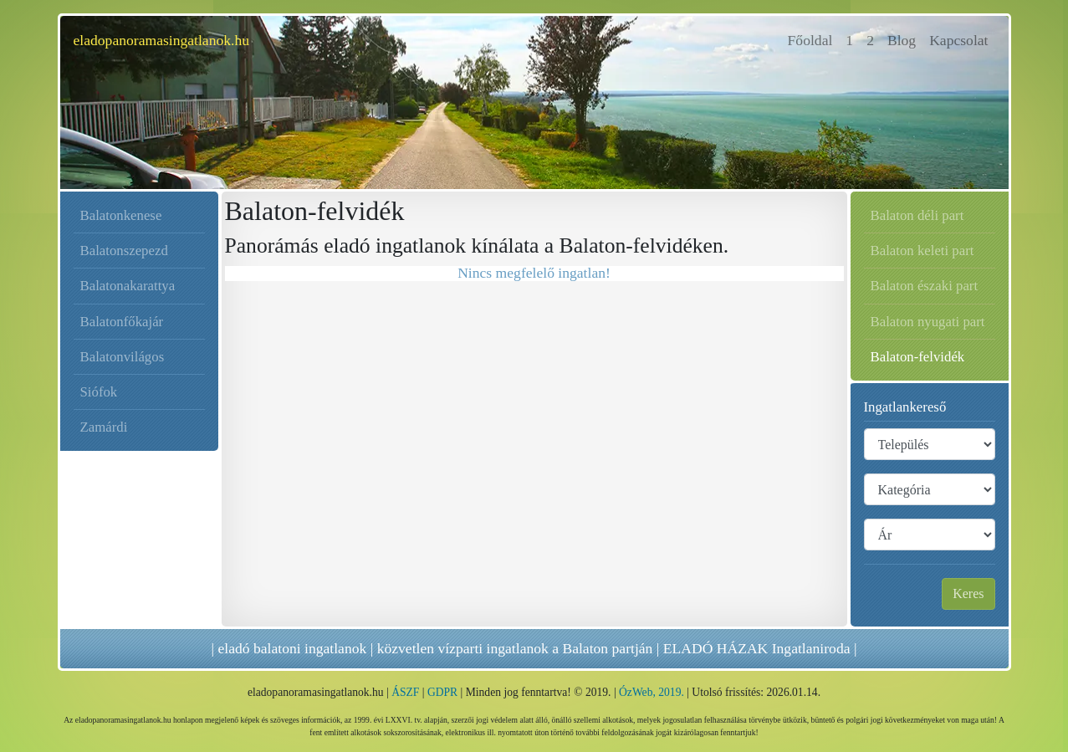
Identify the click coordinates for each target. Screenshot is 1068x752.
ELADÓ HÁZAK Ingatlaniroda (757, 648)
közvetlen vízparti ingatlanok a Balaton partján (515, 648)
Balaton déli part (917, 215)
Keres (968, 593)
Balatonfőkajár (122, 322)
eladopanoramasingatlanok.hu (162, 40)
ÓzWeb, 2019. (651, 692)
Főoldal (814, 39)
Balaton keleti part (922, 250)
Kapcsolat (958, 40)
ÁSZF (405, 692)
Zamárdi (104, 427)
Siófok (99, 392)
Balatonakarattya (128, 286)
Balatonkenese (121, 215)
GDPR (442, 692)
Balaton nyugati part (928, 322)
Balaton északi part (925, 286)
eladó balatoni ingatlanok (291, 648)
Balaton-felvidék (918, 357)
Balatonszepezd (124, 250)
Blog (901, 40)
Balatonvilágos (122, 357)
